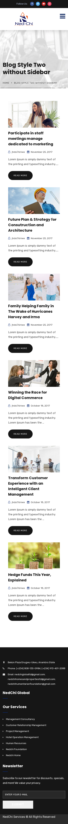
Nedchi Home (13, 755)
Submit (18, 804)
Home (6, 83)
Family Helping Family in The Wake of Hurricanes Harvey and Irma (31, 311)
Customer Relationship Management (26, 725)
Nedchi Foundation (16, 749)
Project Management (17, 731)
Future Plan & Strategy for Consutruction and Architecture (32, 225)
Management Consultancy (20, 719)
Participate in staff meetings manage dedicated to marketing (30, 139)
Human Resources (16, 743)
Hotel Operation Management (22, 737)
